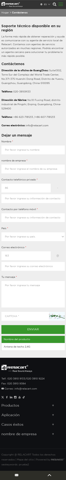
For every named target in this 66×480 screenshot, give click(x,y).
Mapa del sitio (25, 460)
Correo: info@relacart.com (19, 389)
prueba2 (24, 465)
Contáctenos (20, 13)
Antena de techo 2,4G (17, 347)
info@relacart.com (37, 126)
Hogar (5, 13)
